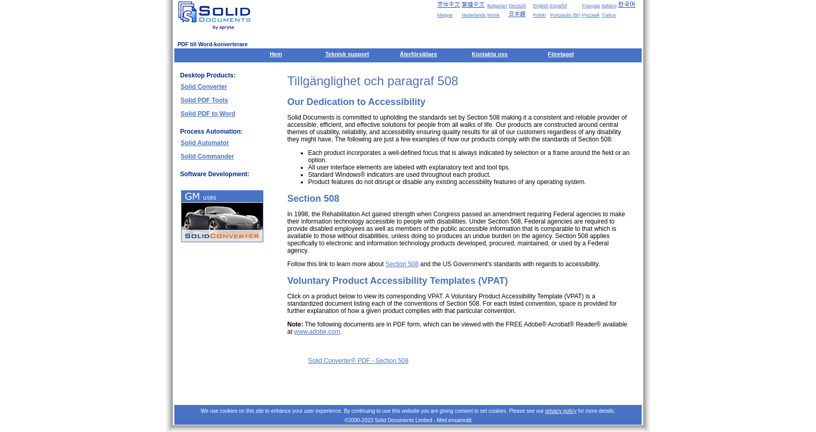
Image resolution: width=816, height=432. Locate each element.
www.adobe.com (317, 331)
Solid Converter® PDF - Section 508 (358, 360)
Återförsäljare (418, 54)
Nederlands (474, 15)
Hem (276, 54)
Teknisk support (347, 54)
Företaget (561, 54)
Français (591, 5)
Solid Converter (204, 86)
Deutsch (517, 5)
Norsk (493, 15)
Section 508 (402, 264)
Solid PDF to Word (208, 113)
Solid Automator (205, 143)
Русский (590, 15)
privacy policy (561, 411)
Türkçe (609, 15)
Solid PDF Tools (204, 100)
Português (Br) (565, 15)
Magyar (445, 15)
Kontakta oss (489, 54)
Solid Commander (207, 156)
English (541, 5)
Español (558, 5)
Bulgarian (497, 5)
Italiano (609, 5)
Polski (539, 15)
